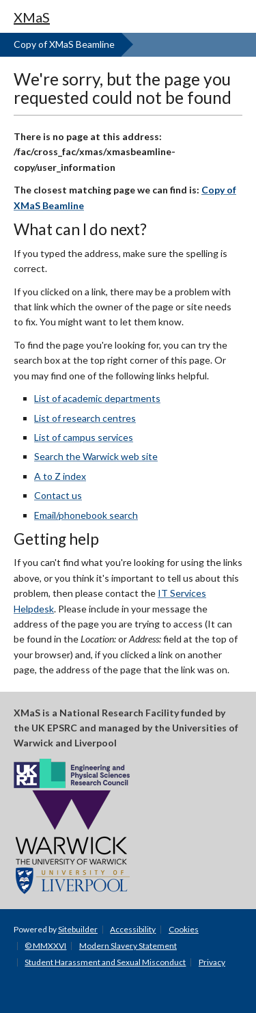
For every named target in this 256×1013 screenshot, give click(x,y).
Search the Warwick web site (96, 456)
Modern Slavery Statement (128, 946)
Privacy (212, 962)
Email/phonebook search (86, 515)
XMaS (32, 17)
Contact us (58, 495)
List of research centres (85, 418)
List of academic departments (97, 398)
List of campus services (83, 437)
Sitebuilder (78, 929)
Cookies (184, 929)
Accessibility (133, 929)
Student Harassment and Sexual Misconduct (105, 962)
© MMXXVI (45, 946)
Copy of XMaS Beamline (64, 44)
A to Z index (60, 476)
